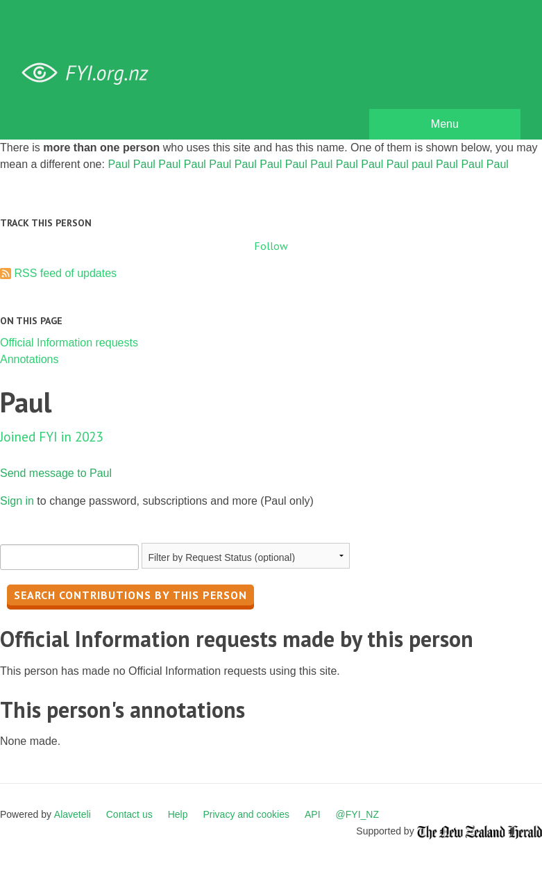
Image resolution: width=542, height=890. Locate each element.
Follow (271, 246)
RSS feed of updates (65, 273)
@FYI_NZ (357, 814)
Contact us (129, 814)
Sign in (17, 501)
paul (422, 164)
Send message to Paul (56, 473)
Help (178, 814)
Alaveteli (72, 814)
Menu (445, 124)
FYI (90, 73)
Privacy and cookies (246, 814)
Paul (119, 164)
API (313, 814)
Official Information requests (69, 343)
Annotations (29, 359)
